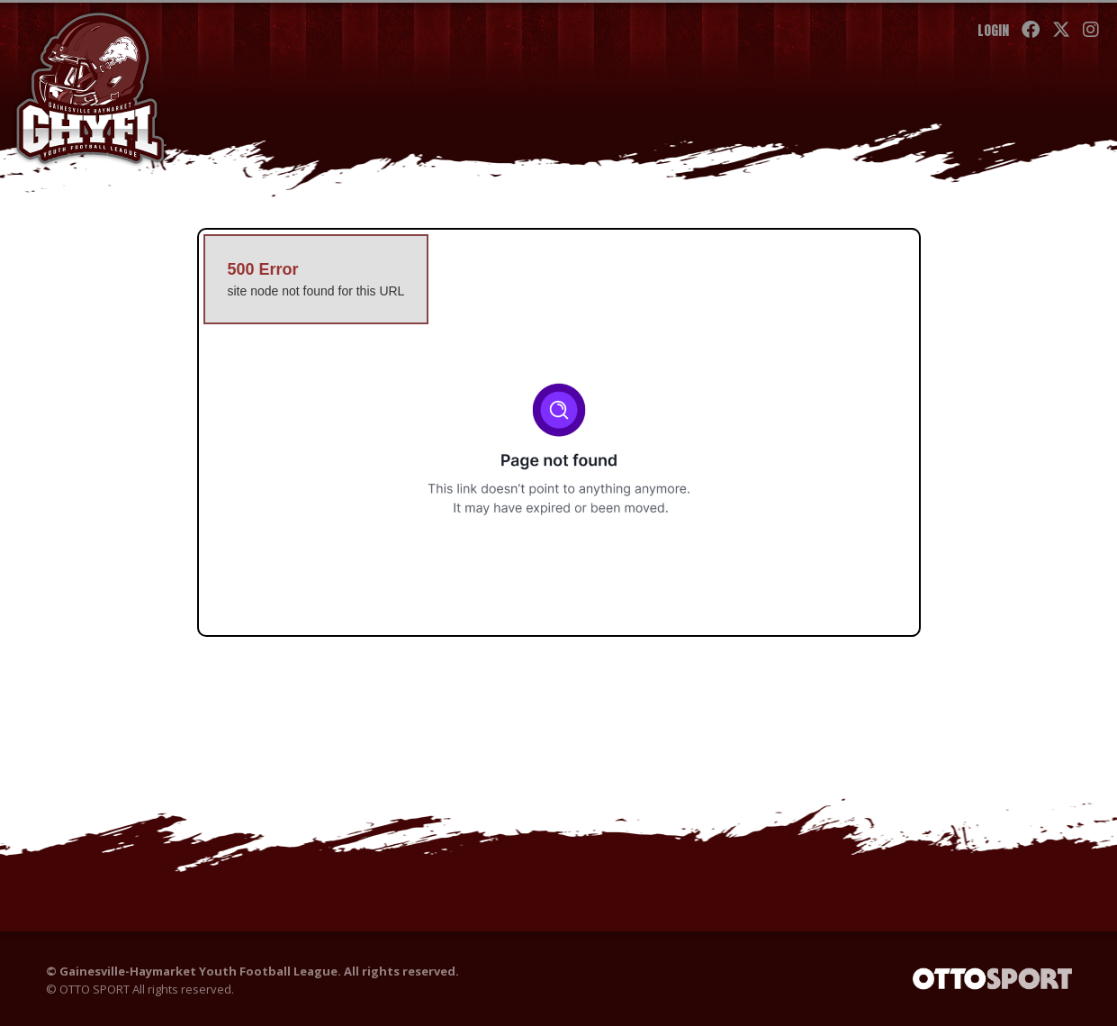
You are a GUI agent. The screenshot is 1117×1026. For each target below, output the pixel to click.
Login (993, 30)
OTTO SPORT (94, 989)
